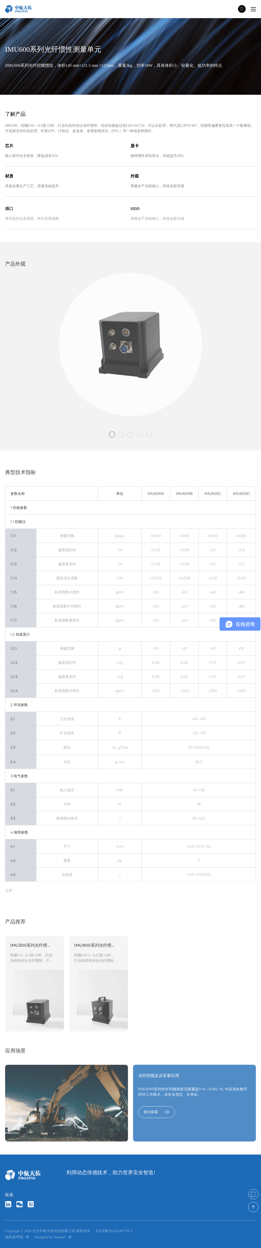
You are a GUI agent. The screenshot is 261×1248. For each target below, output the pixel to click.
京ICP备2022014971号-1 (114, 1231)
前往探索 (157, 1117)
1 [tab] (112, 439)
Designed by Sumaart (53, 1237)
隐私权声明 (17, 1237)
